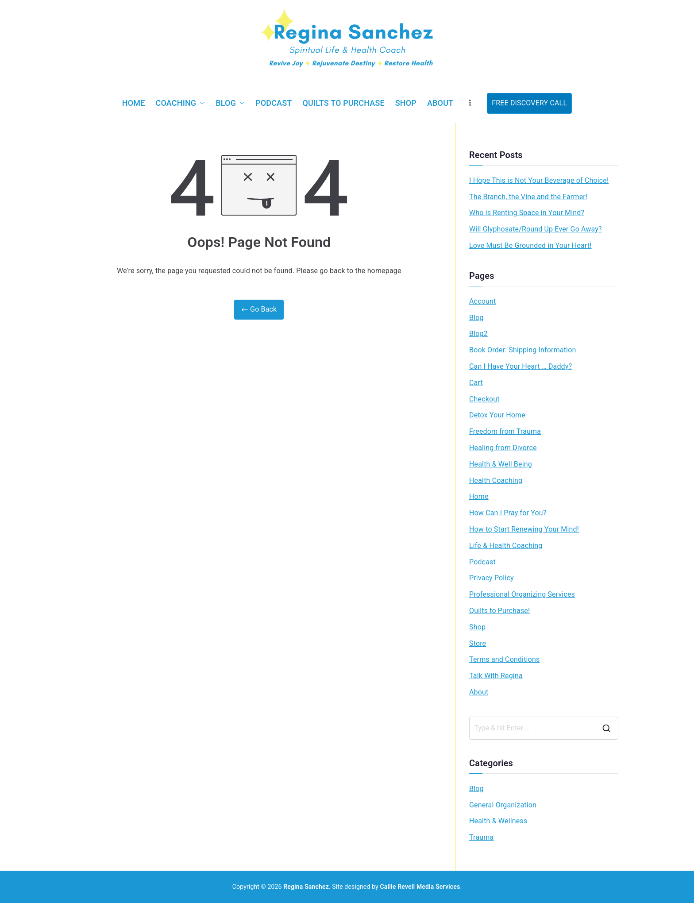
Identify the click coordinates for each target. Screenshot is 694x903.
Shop (405, 103)
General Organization (502, 805)
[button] (200, 103)
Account (482, 301)
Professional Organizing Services (522, 594)
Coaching (180, 103)
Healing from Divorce (503, 448)
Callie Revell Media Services (420, 886)
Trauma (481, 837)
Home (133, 103)
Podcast (273, 103)
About (440, 103)
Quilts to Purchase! (499, 610)
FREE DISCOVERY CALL (529, 103)
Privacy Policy (491, 578)
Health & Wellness (498, 821)
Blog (230, 103)
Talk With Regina (496, 675)
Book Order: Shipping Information (522, 350)
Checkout (484, 399)
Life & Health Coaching (505, 545)
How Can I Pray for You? (507, 513)
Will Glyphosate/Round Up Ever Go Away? (535, 229)
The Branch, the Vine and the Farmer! (528, 197)
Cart (476, 382)
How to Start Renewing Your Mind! (524, 529)
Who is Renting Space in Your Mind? (526, 212)
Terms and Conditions (504, 659)
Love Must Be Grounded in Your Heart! (530, 245)
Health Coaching (495, 480)
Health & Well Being (500, 464)
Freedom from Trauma (505, 431)
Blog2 (478, 333)
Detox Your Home (497, 415)
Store (477, 643)
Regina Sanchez (306, 886)
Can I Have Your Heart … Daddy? (520, 366)
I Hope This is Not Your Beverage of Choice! (539, 180)
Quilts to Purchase (343, 103)
